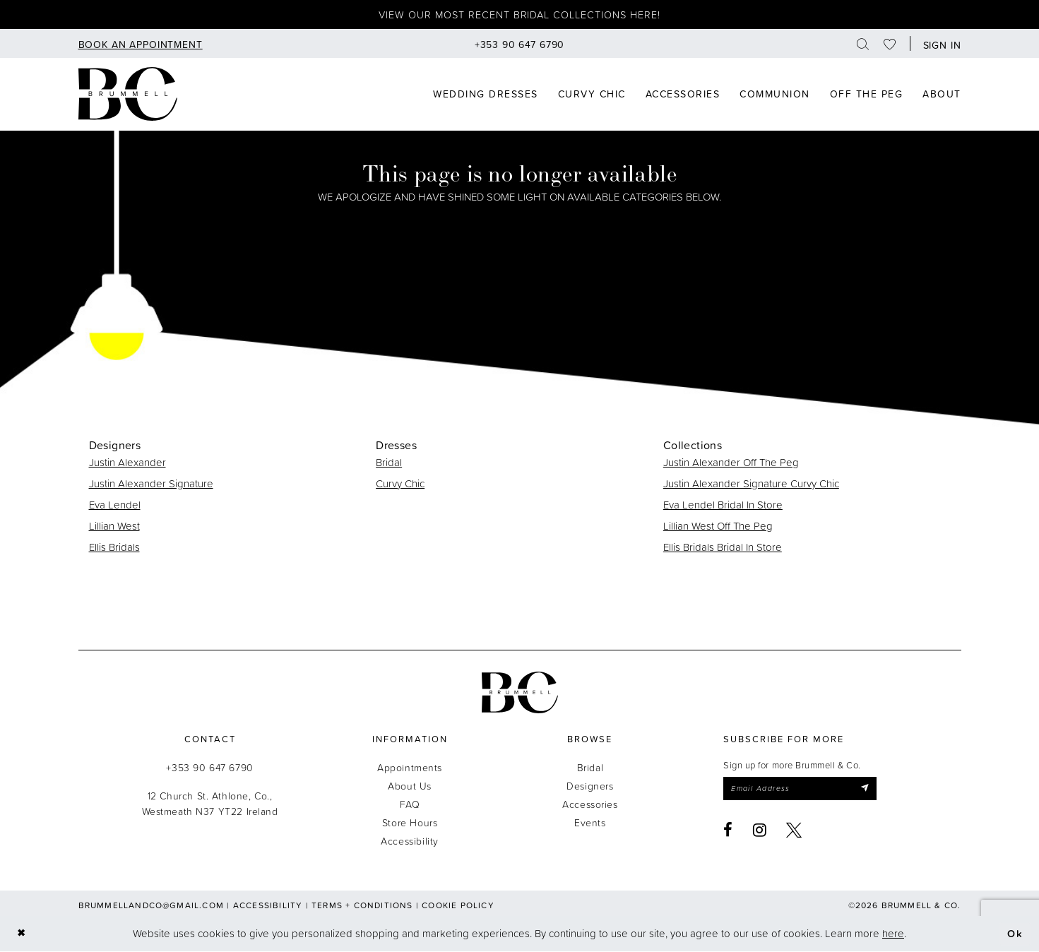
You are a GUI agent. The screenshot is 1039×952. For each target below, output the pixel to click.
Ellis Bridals (114, 547)
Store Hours (409, 823)
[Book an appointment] (140, 44)
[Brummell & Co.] (520, 693)
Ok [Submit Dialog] (1015, 934)
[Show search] (863, 44)
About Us (410, 786)
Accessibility (410, 841)
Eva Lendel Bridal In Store (723, 505)
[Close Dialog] (21, 934)
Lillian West (114, 526)
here (893, 934)
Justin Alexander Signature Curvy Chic (751, 484)
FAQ (410, 804)
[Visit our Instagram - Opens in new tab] (760, 831)
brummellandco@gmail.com (151, 906)
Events (589, 823)
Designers (589, 786)
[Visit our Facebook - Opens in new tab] (728, 831)
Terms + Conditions (362, 906)
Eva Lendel (115, 505)
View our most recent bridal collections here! (519, 15)
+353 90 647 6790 (209, 768)
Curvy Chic (400, 484)
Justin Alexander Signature (151, 484)
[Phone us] (520, 44)
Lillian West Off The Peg (718, 526)
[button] (939, 44)
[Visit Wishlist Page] (890, 44)
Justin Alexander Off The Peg (731, 463)
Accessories (589, 804)
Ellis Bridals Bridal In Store (722, 547)
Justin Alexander (127, 463)
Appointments (409, 768)
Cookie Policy (458, 906)
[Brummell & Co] (127, 94)
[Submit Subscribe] (870, 790)
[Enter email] (802, 790)
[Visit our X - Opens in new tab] (794, 831)
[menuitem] (140, 44)
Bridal (389, 463)
